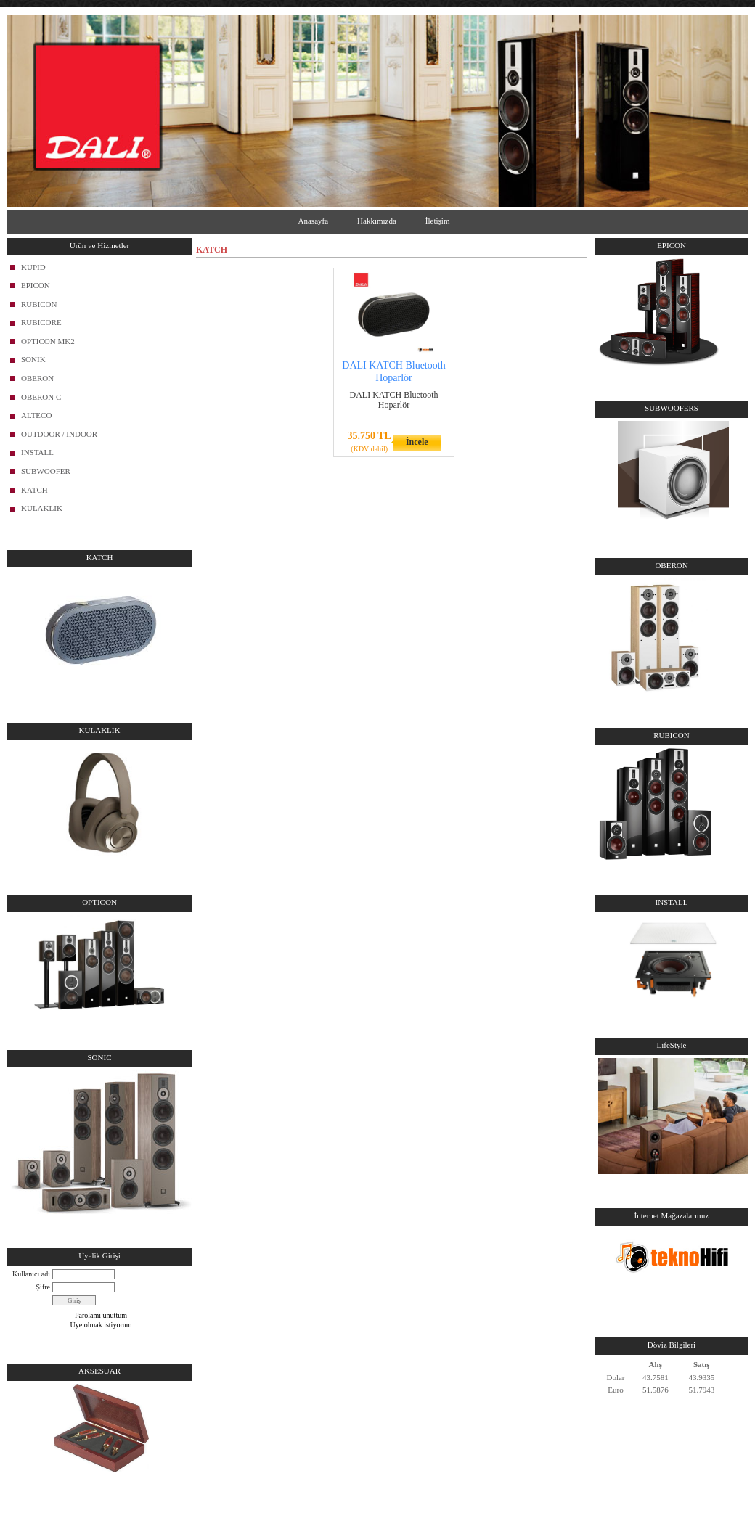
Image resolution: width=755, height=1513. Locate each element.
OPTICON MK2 (48, 341)
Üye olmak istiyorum (101, 1325)
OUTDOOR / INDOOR (59, 434)
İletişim (437, 220)
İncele (417, 442)
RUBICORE (41, 322)
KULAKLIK (41, 508)
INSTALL (37, 452)
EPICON (35, 285)
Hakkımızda (376, 220)
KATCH (34, 489)
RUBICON (39, 304)
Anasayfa (313, 220)
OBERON (37, 378)
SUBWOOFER (45, 471)
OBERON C (41, 397)
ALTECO (36, 415)
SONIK (33, 359)
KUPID (33, 267)
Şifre (43, 1287)
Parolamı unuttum (101, 1315)
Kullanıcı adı (31, 1274)
